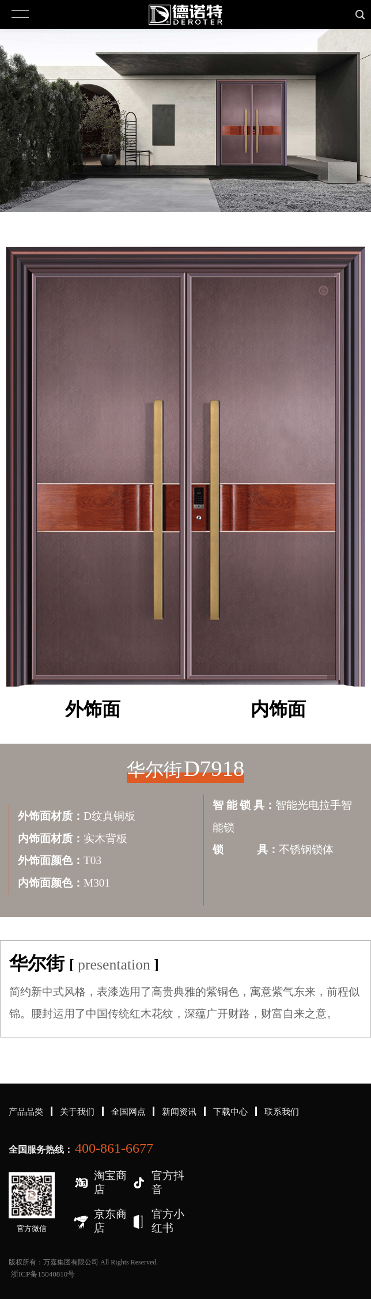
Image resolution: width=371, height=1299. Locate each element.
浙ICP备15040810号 (43, 1274)
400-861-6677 (114, 1148)
